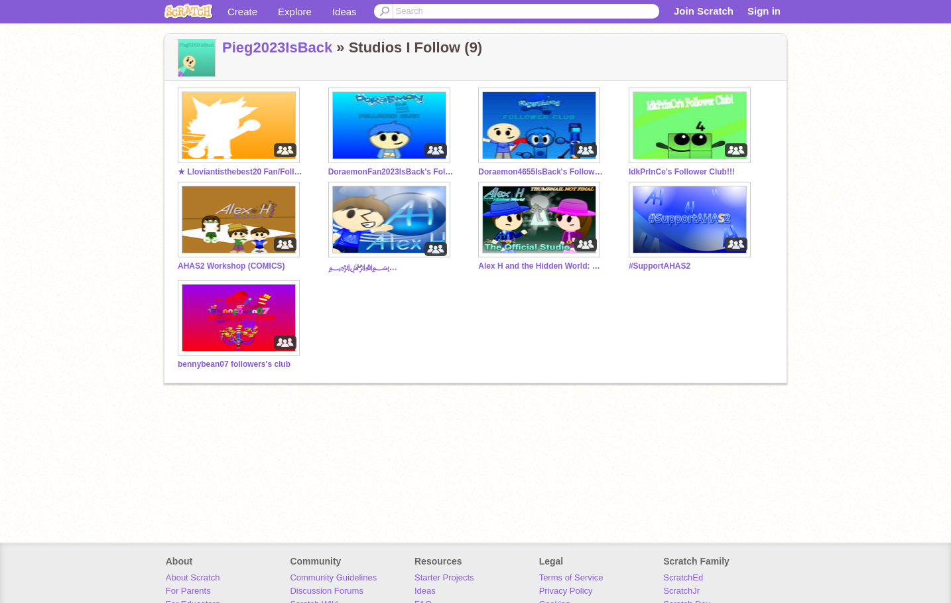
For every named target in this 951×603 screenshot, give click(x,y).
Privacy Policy (566, 591)
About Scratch (193, 577)
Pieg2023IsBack (277, 47)
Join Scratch (703, 11)
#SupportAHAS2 (659, 266)
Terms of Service (571, 577)
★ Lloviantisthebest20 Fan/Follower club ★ (241, 171)
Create (242, 11)
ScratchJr (681, 591)
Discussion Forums (326, 591)
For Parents (188, 591)
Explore (295, 11)
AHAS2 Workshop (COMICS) (231, 266)
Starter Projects (444, 577)
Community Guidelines (333, 577)
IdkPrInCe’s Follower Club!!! (682, 171)
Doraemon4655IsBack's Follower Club (541, 171)
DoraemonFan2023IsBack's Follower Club (391, 171)
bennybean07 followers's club (234, 364)
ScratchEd (683, 577)
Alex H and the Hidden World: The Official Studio (541, 266)
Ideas (344, 11)
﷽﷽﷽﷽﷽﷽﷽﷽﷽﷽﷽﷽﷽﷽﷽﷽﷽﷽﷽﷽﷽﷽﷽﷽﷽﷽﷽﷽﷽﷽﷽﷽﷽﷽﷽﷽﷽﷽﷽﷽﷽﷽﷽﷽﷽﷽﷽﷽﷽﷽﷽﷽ (391, 267)
